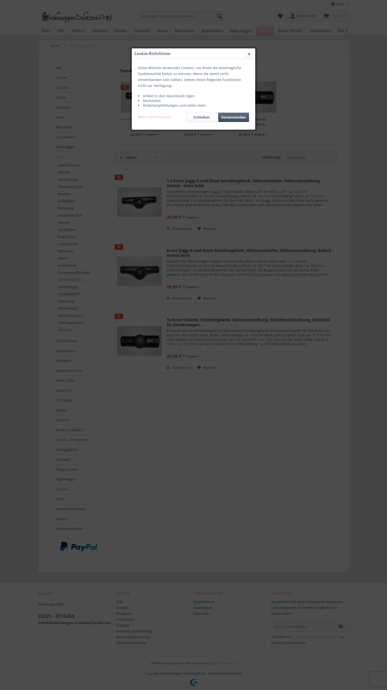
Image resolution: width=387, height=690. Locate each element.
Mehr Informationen (155, 117)
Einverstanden (233, 117)
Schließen (201, 117)
